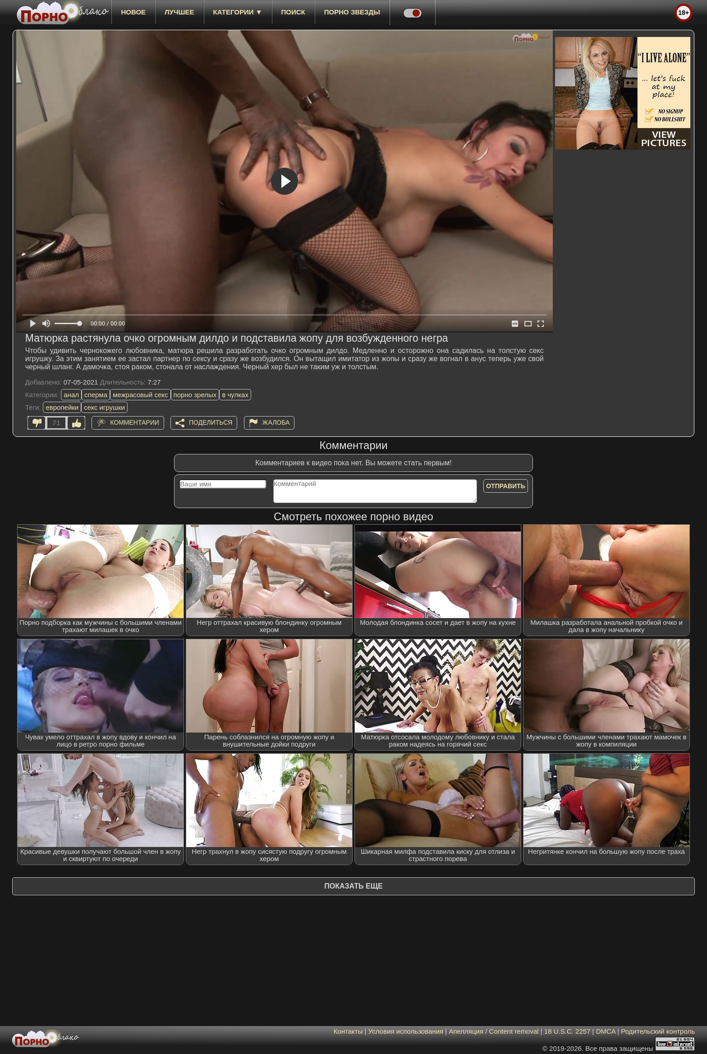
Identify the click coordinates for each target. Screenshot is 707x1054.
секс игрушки (104, 407)
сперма (95, 395)
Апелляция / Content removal (493, 1031)
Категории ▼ (237, 12)
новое (133, 12)
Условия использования (406, 1031)
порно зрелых (195, 395)
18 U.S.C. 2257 (567, 1031)
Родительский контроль (658, 1031)
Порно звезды (352, 12)
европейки (62, 407)
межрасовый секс (140, 395)
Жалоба (276, 422)
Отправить (505, 486)
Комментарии (134, 422)
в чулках (235, 395)
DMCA (605, 1031)
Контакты (348, 1031)
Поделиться (210, 422)
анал (71, 395)
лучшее (179, 12)
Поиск (293, 12)
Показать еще (353, 886)
